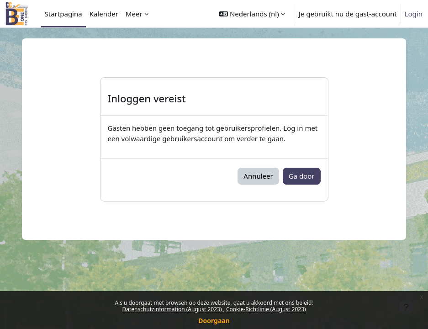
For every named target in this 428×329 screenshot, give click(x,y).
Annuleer (258, 175)
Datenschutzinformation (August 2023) (172, 309)
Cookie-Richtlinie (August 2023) (266, 309)
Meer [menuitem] (134, 13)
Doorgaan (214, 320)
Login (414, 13)
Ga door (302, 175)
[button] (252, 13)
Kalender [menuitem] (104, 13)
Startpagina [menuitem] (63, 13)
